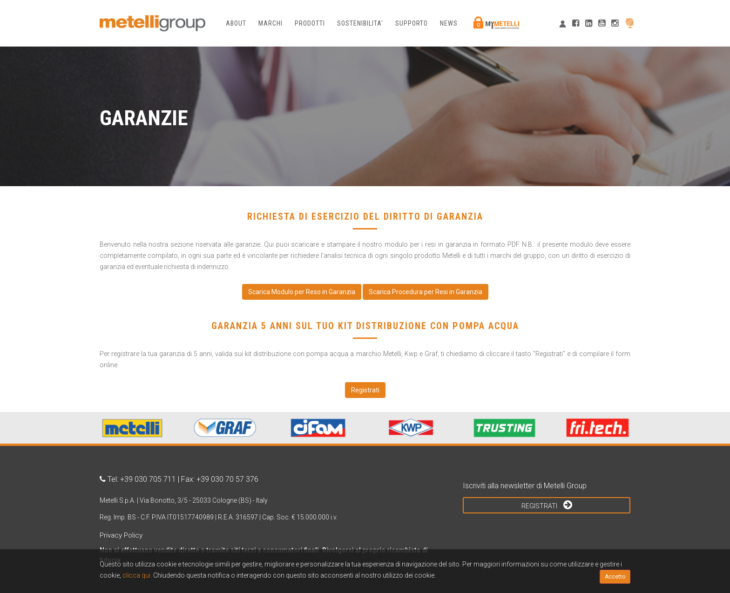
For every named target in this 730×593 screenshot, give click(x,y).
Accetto (615, 576)
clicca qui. (137, 575)
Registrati (546, 504)
